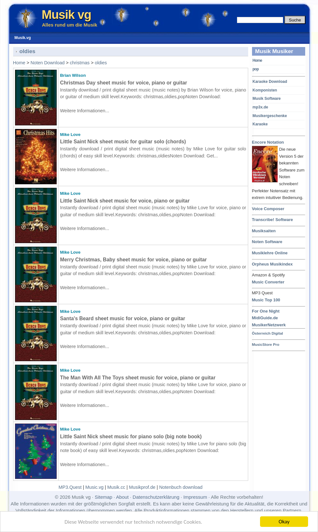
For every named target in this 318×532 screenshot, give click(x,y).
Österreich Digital (267, 333)
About (122, 497)
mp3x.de (260, 107)
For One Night (266, 311)
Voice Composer (268, 208)
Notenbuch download (180, 487)
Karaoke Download (270, 81)
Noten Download (47, 62)
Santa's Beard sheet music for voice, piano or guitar (122, 318)
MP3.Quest (70, 487)
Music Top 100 (266, 300)
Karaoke (260, 124)
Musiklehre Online (270, 252)
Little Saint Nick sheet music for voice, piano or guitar (125, 200)
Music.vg (95, 487)
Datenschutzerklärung (156, 497)
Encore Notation (268, 142)
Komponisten (265, 90)
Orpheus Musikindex (272, 264)
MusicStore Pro (266, 344)
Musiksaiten (264, 230)
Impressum (195, 497)
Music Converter (268, 282)
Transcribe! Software (272, 219)
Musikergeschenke (270, 116)
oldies (101, 62)
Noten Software (267, 241)
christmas (80, 62)
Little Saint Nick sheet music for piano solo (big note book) (131, 436)
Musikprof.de (142, 487)
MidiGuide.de (265, 317)
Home (257, 60)
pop (256, 69)
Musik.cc (116, 487)
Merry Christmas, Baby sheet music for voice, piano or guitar (133, 259)
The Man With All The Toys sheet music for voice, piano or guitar (138, 377)
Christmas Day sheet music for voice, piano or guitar (123, 82)
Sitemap (103, 497)
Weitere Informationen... (84, 110)
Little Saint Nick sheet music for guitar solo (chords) (123, 141)
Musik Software (267, 98)
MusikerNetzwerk (269, 324)
